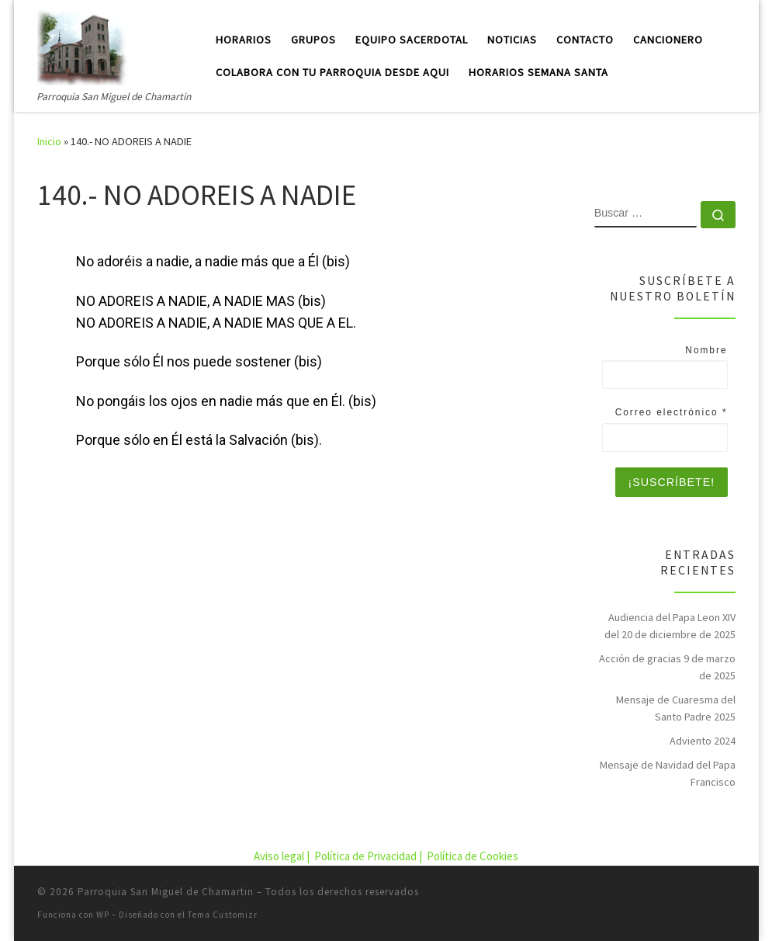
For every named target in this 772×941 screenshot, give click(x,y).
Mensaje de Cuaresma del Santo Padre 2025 (676, 708)
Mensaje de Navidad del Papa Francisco (668, 773)
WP (102, 914)
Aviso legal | (283, 856)
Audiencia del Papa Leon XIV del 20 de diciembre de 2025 (670, 625)
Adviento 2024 (703, 741)
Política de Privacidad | (369, 856)
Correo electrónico (671, 412)
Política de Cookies (472, 856)
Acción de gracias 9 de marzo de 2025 (667, 666)
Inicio (49, 141)
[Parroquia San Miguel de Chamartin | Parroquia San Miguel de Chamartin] (82, 43)
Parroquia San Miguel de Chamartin (166, 891)
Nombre (706, 350)
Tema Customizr (223, 914)
